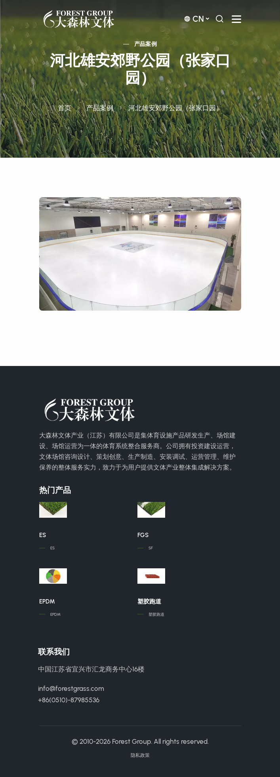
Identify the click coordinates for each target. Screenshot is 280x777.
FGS (143, 535)
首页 (64, 108)
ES (42, 535)
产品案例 (145, 44)
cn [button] (194, 19)
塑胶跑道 (149, 601)
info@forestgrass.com (71, 688)
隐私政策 (140, 755)
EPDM (47, 601)
